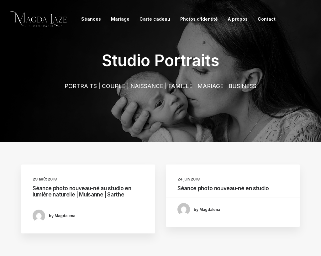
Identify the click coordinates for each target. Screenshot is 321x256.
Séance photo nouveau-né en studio (223, 188)
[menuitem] (91, 19)
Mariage (120, 19)
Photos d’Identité (199, 19)
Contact (267, 19)
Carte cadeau (154, 19)
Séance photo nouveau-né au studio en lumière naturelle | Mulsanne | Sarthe (82, 191)
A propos (238, 19)
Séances (91, 19)
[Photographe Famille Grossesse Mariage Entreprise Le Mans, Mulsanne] (38, 19)
